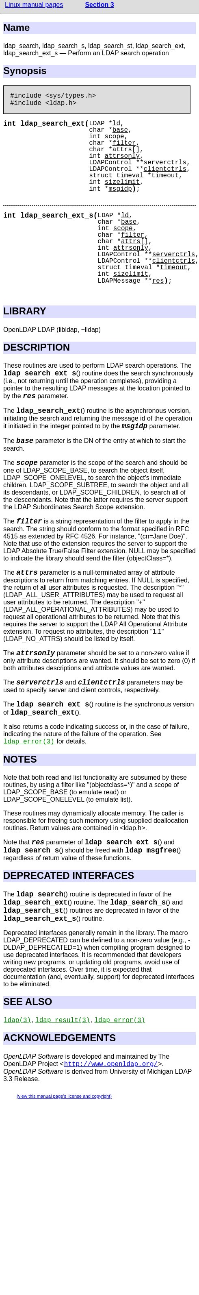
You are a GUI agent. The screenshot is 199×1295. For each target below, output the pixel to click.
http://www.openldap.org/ (111, 1064)
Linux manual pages (34, 4)
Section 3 (99, 4)
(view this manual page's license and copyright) (64, 1096)
